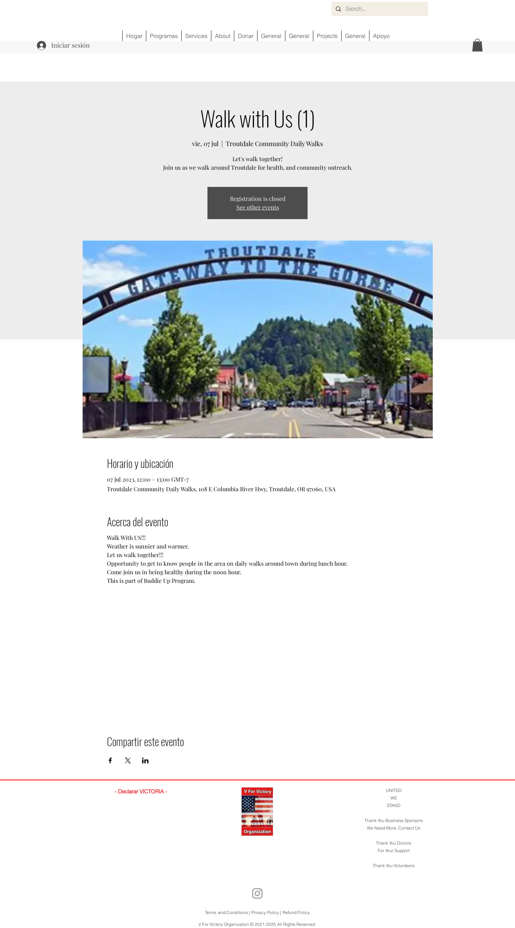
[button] (477, 45)
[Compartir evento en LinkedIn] (145, 760)
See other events (257, 207)
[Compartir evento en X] (127, 760)
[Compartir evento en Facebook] (110, 760)
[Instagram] (257, 893)
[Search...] (379, 9)
